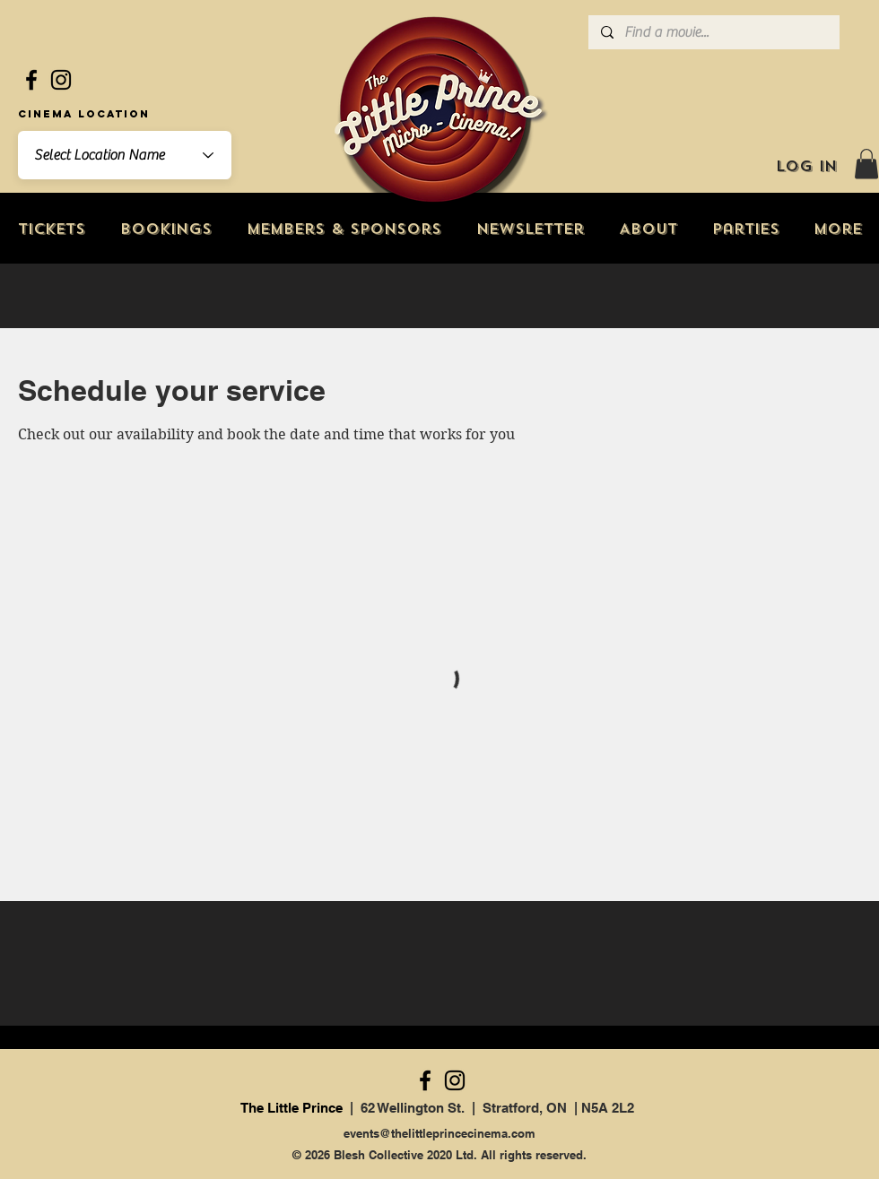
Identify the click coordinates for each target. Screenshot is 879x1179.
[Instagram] (61, 79)
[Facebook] (31, 79)
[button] (866, 163)
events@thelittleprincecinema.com (439, 1133)
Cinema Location (84, 113)
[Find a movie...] (713, 32)
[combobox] (124, 155)
